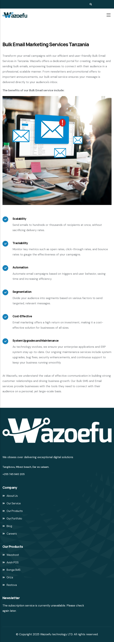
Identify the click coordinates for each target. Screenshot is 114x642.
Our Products (15, 511)
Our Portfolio (14, 518)
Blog (9, 526)
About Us (12, 496)
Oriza (10, 577)
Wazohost (13, 555)
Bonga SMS (13, 570)
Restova (12, 585)
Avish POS (13, 562)
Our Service (14, 503)
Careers (12, 533)
